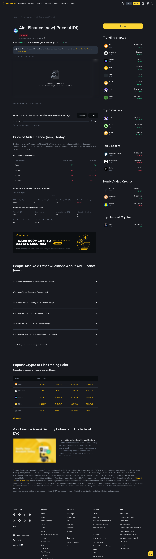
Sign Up (136, 3)
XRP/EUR (58, 410)
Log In (129, 3)
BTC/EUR (58, 384)
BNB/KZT (42, 404)
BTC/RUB (89, 384)
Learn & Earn (123, 514)
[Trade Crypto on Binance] (54, 242)
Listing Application (73, 542)
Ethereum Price (124, 524)
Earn (56, 3)
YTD (33, 57)
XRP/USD (74, 410)
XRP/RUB (89, 410)
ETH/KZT (43, 391)
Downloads (45, 555)
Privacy (43, 538)
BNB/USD (74, 404)
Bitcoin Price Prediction (127, 531)
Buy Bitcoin (123, 541)
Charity (69, 531)
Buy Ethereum (124, 548)
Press (43, 527)
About (43, 514)
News (43, 524)
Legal (43, 531)
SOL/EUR (58, 397)
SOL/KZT (43, 397)
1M (22, 57)
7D (18, 57)
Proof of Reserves (99, 527)
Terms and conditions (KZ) (49, 534)
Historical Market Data (100, 524)
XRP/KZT (43, 410)
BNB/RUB (89, 404)
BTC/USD (74, 384)
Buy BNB (122, 545)
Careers (43, 517)
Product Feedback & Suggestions (104, 546)
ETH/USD (74, 391)
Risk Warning (45, 552)
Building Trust (45, 541)
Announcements (46, 521)
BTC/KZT (43, 384)
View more (17, 418)
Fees (95, 549)
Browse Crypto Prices (126, 517)
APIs (94, 553)
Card (68, 521)
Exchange (70, 514)
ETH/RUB (89, 391)
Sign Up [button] (123, 26)
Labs (68, 546)
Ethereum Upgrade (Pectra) (128, 538)
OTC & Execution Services (102, 521)
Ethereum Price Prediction (128, 534)
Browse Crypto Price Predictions (130, 527)
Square (64, 3)
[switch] (21, 545)
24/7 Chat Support (99, 539)
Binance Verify (98, 556)
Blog (42, 545)
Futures (48, 3)
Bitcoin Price (123, 521)
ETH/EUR (58, 391)
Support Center (98, 542)
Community (45, 548)
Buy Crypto (22, 3)
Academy (70, 524)
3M (26, 57)
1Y (29, 57)
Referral (96, 517)
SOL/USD (74, 397)
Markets (31, 3)
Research (70, 527)
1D (14, 57)
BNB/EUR (58, 404)
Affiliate (95, 514)
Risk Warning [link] (24, 480)
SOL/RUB (89, 397)
